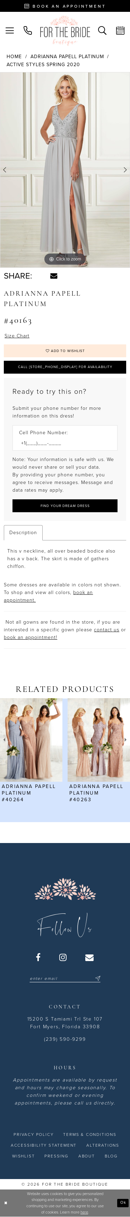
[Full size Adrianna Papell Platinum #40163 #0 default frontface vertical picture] (65, 169)
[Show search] (102, 30)
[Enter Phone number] (61, 443)
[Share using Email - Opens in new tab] (53, 275)
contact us (106, 630)
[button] (10, 30)
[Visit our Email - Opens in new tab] (89, 957)
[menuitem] (10, 30)
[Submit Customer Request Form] (65, 506)
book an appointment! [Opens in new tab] (30, 638)
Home (14, 57)
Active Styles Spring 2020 (43, 65)
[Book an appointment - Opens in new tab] (65, 6)
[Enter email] (65, 978)
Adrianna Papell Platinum (67, 57)
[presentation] (31, 740)
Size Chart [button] (17, 336)
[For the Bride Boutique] (65, 30)
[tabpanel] (65, 169)
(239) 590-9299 (65, 1039)
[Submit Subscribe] (97, 978)
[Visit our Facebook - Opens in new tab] (38, 957)
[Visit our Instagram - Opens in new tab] (63, 957)
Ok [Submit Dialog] (123, 1203)
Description (23, 533)
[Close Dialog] (5, 1203)
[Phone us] (28, 30)
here (84, 1212)
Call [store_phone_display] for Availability (65, 367)
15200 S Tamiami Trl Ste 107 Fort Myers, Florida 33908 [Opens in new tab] (65, 1023)
